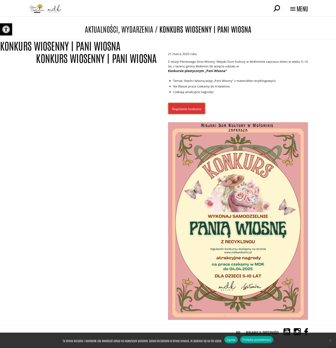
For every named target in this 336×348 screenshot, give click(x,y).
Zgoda (231, 339)
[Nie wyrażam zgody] (330, 340)
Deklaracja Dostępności (262, 332)
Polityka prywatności (256, 339)
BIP (238, 332)
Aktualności (101, 29)
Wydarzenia (137, 29)
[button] (6, 29)
